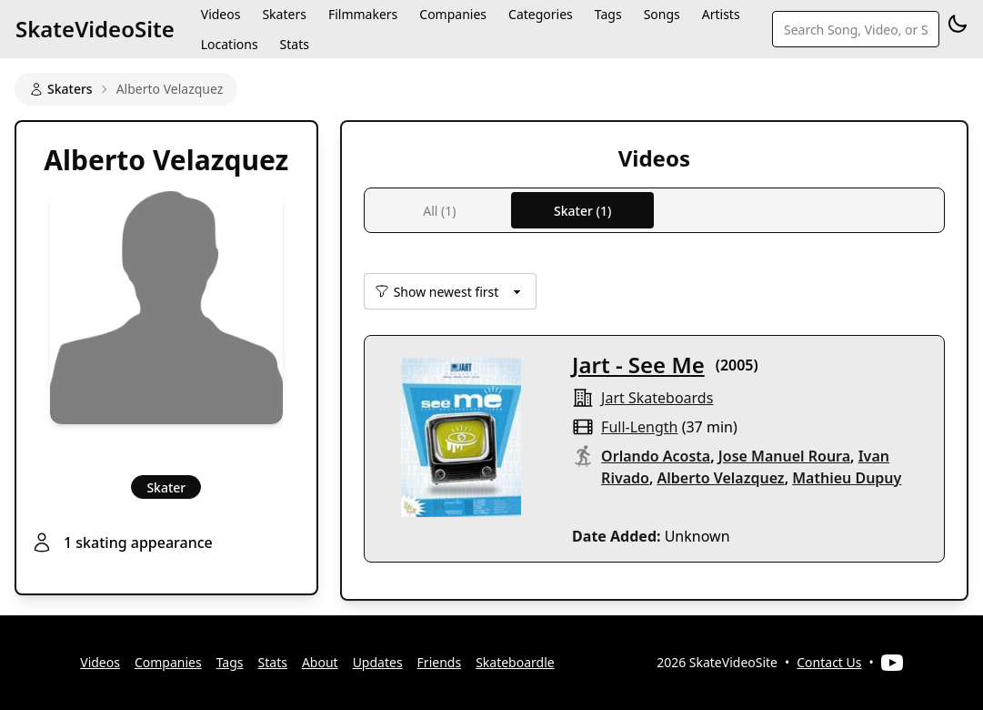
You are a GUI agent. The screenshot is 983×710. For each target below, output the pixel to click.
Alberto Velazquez (721, 478)
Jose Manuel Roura (784, 456)
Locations (229, 44)
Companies (168, 662)
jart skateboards (657, 398)
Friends (439, 662)
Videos (100, 662)
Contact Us (829, 662)
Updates (378, 662)
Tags (230, 662)
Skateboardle (515, 662)
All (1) (439, 210)
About (320, 662)
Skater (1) (582, 210)
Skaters (61, 88)
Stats (294, 44)
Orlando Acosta (655, 456)
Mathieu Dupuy (846, 478)
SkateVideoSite (95, 29)
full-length (639, 427)
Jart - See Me (638, 365)
